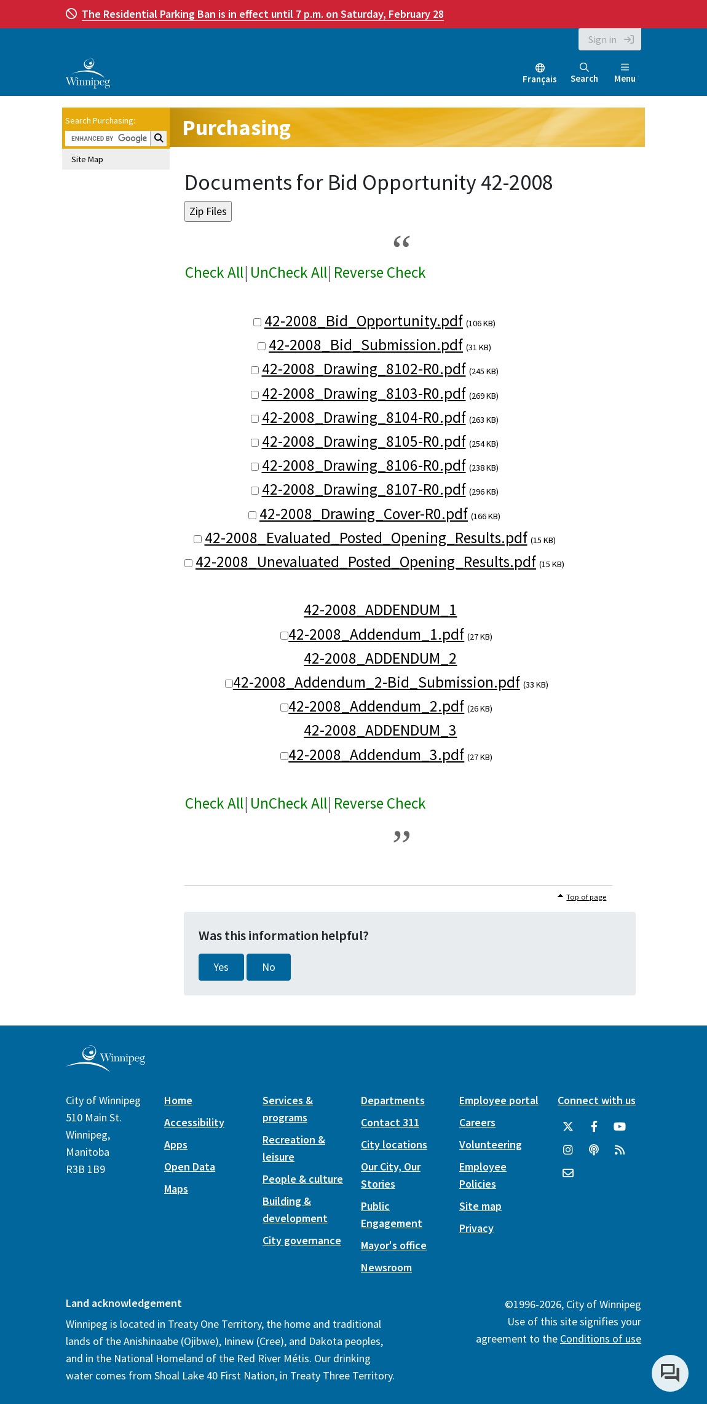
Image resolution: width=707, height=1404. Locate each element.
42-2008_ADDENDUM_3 (380, 730)
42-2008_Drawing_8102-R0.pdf (364, 368)
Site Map (87, 159)
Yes (221, 967)
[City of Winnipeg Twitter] (568, 1126)
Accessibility (194, 1122)
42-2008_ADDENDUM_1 (380, 609)
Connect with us (597, 1100)
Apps (176, 1144)
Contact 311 (390, 1122)
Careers (477, 1122)
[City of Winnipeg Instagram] (568, 1150)
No (268, 967)
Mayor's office (394, 1245)
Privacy (476, 1228)
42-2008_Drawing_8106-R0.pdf (364, 465)
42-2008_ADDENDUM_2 (380, 658)
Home (178, 1100)
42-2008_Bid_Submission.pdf (366, 345)
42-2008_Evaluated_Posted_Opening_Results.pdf (366, 537)
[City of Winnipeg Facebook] (593, 1126)
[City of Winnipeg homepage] (105, 1067)
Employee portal (499, 1100)
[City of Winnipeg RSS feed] (619, 1150)
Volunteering (490, 1144)
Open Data (189, 1166)
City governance (302, 1240)
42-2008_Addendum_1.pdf (376, 634)
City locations (394, 1144)
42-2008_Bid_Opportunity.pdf (363, 321)
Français (540, 79)
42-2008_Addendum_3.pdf (376, 754)
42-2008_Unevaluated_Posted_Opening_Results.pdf (366, 561)
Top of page (586, 896)
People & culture (303, 1179)
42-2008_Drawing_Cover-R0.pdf (363, 514)
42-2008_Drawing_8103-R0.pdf (364, 393)
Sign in (602, 39)
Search (584, 73)
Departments (393, 1100)
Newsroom (386, 1267)
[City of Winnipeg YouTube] (619, 1126)
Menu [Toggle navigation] (625, 73)
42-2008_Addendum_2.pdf (376, 706)
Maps (176, 1189)
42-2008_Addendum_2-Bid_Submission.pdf (376, 682)
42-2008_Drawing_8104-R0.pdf (364, 417)
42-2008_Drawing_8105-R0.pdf (364, 441)
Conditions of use (600, 1338)
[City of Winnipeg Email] (568, 1173)
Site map (480, 1206)
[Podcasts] (593, 1150)
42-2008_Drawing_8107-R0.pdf (364, 489)
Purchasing (236, 127)
